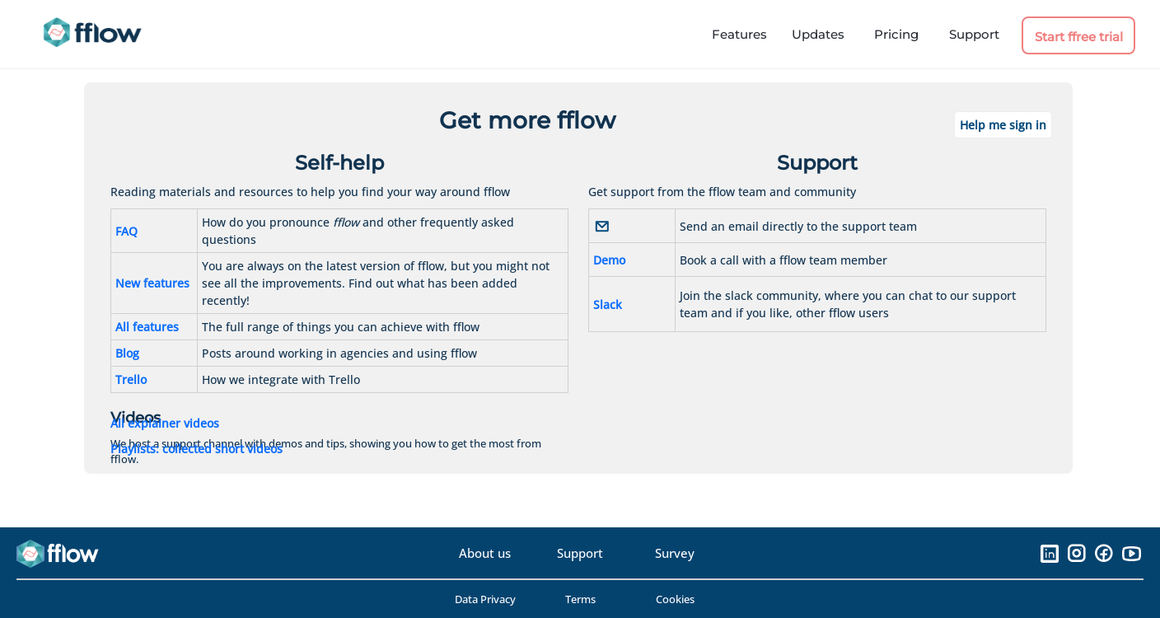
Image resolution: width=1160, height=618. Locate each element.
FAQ (126, 231)
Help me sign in (1003, 125)
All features (147, 327)
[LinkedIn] (1049, 553)
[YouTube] (1131, 553)
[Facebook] (1103, 553)
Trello (131, 379)
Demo (609, 260)
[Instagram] (1076, 553)
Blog (127, 353)
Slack (607, 304)
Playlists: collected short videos (196, 448)
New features (152, 283)
